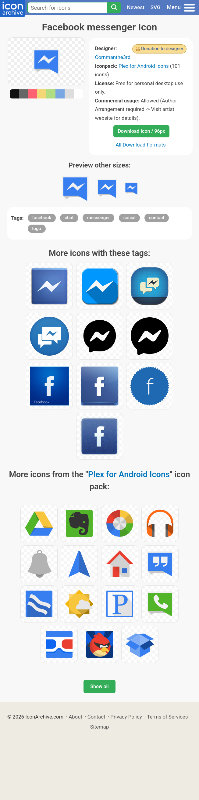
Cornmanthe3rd (113, 57)
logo (36, 228)
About (75, 717)
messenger (98, 217)
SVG (156, 7)
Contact (96, 717)
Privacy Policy (126, 717)
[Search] (114, 7)
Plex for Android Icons (144, 66)
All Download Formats (140, 145)
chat (69, 217)
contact (157, 217)
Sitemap (99, 727)
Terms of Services (167, 717)
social (129, 217)
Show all (99, 686)
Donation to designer (162, 48)
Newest (135, 7)
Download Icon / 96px (141, 131)
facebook (42, 217)
